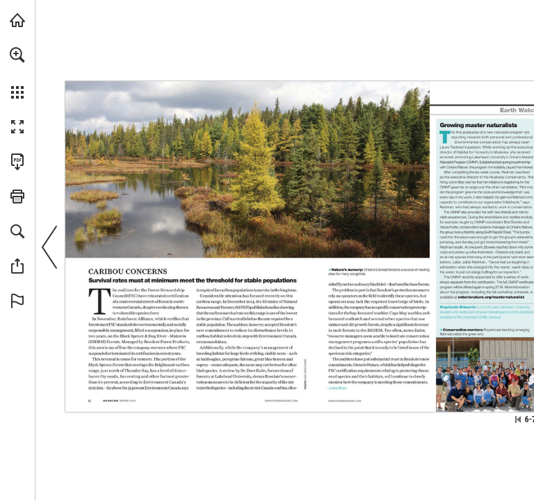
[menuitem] (17, 73)
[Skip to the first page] (518, 419)
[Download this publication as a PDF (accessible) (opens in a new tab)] (17, 161)
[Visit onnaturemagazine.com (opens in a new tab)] (17, 20)
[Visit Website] (281, 400)
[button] (17, 55)
